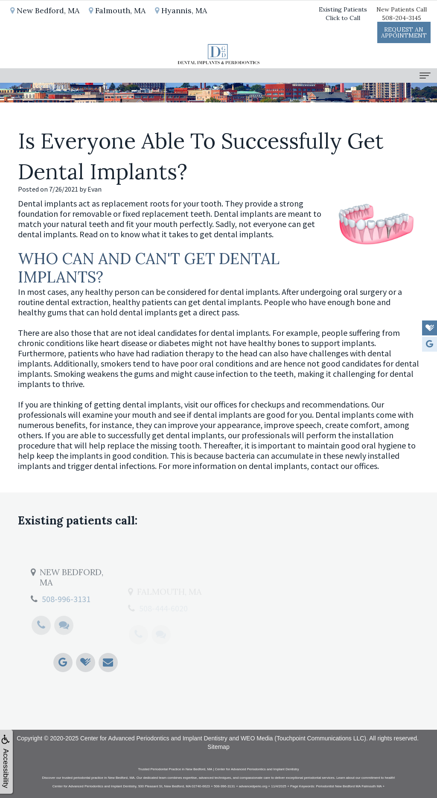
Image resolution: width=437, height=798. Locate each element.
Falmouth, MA (117, 10)
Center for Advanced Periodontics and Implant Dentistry (153, 738)
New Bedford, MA (44, 10)
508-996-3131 (66, 617)
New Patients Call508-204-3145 (401, 14)
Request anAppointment (404, 32)
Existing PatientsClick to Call (343, 14)
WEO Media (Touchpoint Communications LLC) (303, 738)
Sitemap (218, 746)
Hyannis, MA (181, 10)
